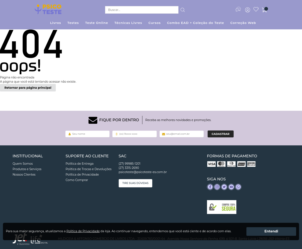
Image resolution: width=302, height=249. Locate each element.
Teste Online (96, 23)
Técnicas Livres (128, 23)
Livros (55, 23)
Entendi (271, 231)
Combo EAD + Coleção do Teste (195, 23)
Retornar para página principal (27, 88)
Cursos (154, 23)
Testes (73, 23)
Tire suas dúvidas (135, 183)
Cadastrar (220, 134)
